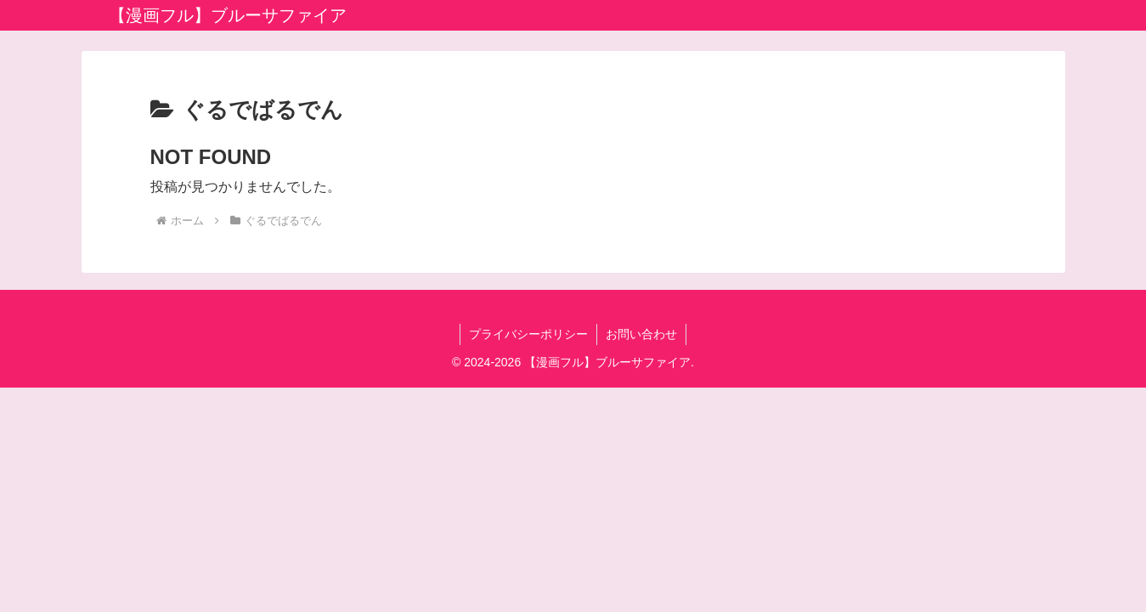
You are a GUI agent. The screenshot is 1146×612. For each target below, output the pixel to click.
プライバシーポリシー (528, 334)
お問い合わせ (641, 334)
